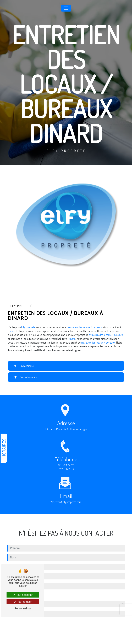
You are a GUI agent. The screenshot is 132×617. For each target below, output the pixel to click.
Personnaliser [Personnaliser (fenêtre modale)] (22, 608)
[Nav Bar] (66, 8)
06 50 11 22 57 (66, 468)
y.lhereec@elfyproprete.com (65, 499)
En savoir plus (23, 366)
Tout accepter (22, 594)
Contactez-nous (24, 377)
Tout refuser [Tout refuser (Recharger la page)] (23, 601)
